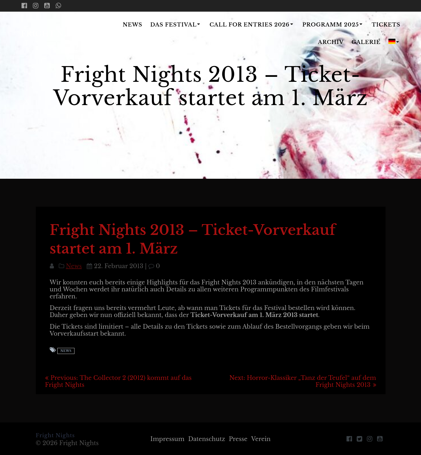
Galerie (366, 42)
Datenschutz (206, 438)
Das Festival (173, 25)
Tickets (386, 25)
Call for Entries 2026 (249, 25)
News (133, 25)
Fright (56, 34)
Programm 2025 (330, 25)
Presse (238, 438)
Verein (261, 438)
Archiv (331, 42)
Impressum (167, 438)
